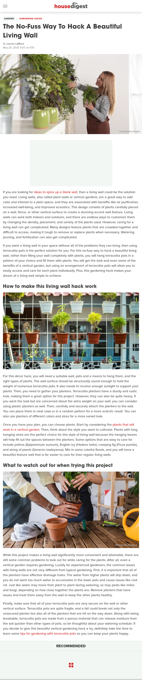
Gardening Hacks (30, 18)
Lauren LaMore (15, 44)
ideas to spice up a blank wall (55, 192)
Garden (9, 18)
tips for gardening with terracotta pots (48, 633)
